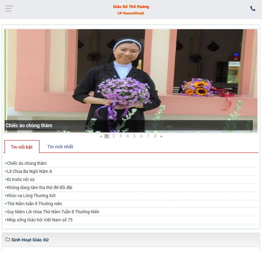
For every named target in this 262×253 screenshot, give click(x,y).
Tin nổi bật (22, 147)
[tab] (22, 146)
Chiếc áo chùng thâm (29, 125)
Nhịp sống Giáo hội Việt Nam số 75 (40, 220)
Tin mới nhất (60, 146)
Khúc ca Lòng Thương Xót (31, 195)
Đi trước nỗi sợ (21, 179)
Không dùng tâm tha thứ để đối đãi (39, 187)
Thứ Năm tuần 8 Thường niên (34, 203)
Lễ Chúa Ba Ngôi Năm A (29, 171)
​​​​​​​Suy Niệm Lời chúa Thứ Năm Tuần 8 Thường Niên (53, 211)
